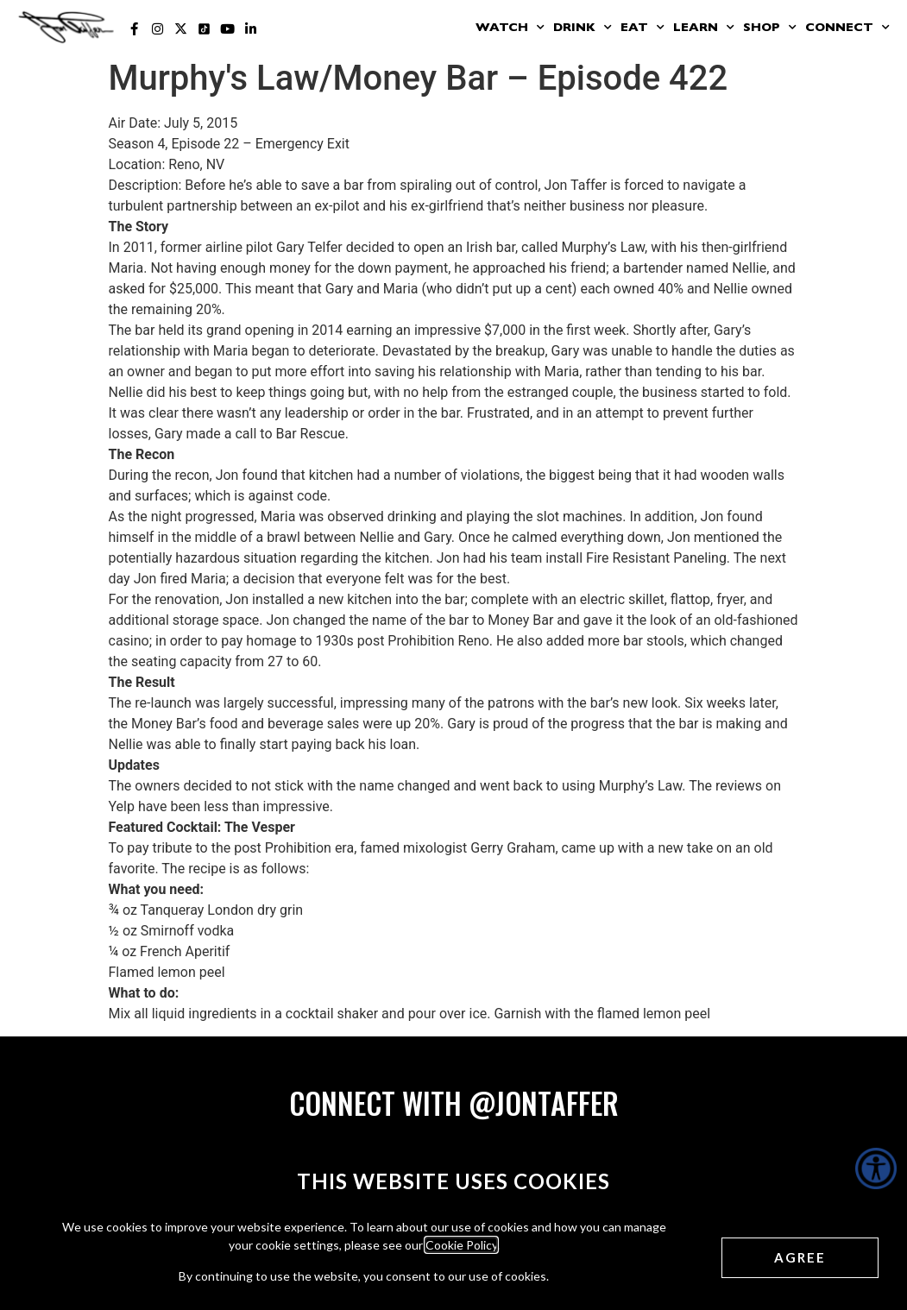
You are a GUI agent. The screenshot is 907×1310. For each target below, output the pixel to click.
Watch (510, 28)
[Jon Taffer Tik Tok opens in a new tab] (204, 29)
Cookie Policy (461, 1245)
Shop (770, 28)
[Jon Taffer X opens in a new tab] (180, 29)
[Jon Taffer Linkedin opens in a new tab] (250, 29)
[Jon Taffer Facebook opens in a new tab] (134, 29)
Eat (642, 28)
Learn (703, 28)
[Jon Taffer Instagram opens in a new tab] (157, 29)
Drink (582, 28)
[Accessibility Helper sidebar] (876, 1168)
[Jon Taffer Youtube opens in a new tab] (227, 29)
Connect (847, 28)
